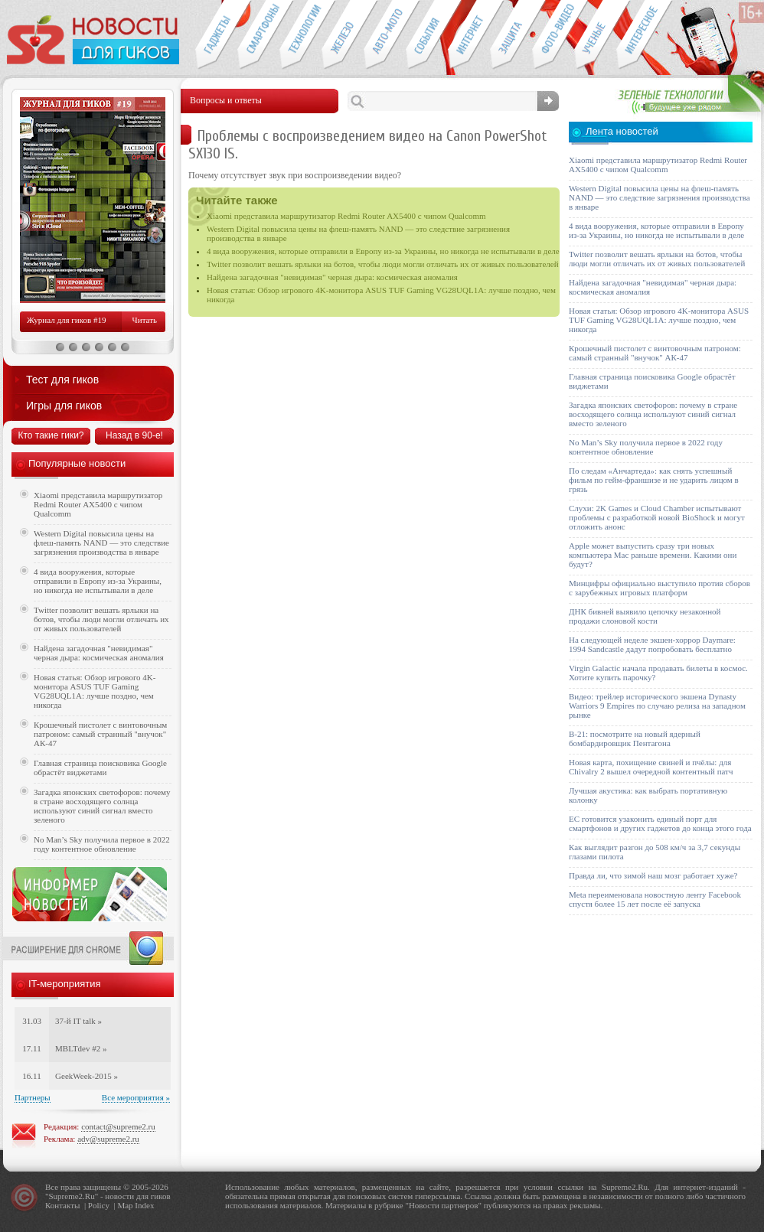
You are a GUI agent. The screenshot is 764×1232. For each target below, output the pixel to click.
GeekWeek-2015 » (86, 1075)
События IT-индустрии (427, 35)
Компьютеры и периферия (343, 35)
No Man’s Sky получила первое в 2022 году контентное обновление (102, 844)
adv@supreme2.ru (108, 1138)
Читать (144, 319)
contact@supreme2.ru (118, 1126)
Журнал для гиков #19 (66, 319)
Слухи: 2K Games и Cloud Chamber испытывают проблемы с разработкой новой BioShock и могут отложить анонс (657, 517)
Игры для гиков (64, 405)
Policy (98, 1205)
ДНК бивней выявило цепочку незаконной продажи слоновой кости (645, 616)
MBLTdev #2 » (80, 1048)
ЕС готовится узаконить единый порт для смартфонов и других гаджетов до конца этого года (660, 823)
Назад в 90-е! (134, 435)
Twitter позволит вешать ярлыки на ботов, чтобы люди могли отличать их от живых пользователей (383, 264)
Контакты (62, 1205)
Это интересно (644, 35)
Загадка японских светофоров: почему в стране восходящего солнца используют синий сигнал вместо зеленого (102, 805)
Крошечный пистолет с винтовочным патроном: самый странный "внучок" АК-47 (100, 734)
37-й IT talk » (78, 1020)
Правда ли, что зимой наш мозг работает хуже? (653, 875)
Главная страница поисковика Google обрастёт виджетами (100, 767)
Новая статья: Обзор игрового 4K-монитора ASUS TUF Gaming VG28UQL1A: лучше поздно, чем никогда (94, 691)
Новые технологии (300, 35)
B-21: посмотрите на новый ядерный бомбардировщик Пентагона (634, 738)
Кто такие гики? (50, 435)
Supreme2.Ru (72, 1196)
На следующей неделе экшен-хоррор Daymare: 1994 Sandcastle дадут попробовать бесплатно (652, 644)
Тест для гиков (62, 379)
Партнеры (33, 1097)
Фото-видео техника (553, 35)
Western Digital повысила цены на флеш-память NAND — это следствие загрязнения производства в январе (101, 542)
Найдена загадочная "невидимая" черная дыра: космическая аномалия (332, 277)
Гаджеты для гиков (215, 35)
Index (144, 1205)
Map (124, 1205)
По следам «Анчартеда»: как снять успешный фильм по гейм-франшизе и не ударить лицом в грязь (654, 480)
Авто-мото (385, 35)
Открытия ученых (595, 35)
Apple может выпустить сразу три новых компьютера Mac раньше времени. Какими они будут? (652, 555)
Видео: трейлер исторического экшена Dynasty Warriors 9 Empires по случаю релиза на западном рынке (657, 705)
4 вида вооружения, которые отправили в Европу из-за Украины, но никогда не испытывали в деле (383, 251)
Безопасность (511, 35)
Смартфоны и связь (258, 35)
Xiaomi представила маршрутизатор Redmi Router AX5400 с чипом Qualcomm (346, 215)
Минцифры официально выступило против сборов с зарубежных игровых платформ (659, 588)
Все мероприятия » (136, 1097)
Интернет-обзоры (469, 35)
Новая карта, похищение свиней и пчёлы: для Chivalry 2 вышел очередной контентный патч (651, 767)
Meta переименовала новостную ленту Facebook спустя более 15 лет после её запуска (655, 899)
